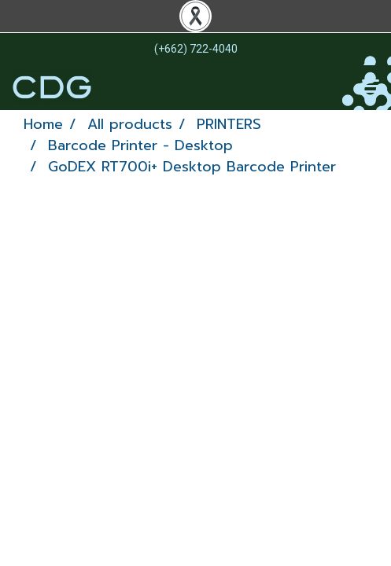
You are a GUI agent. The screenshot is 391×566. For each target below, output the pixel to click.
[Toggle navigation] (370, 87)
